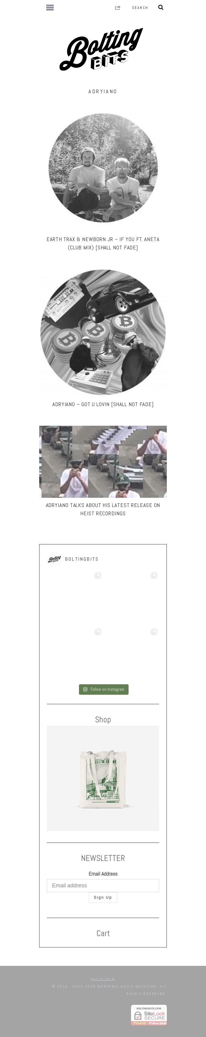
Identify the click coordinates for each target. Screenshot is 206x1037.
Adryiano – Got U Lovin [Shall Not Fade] (103, 404)
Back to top (103, 979)
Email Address (103, 873)
